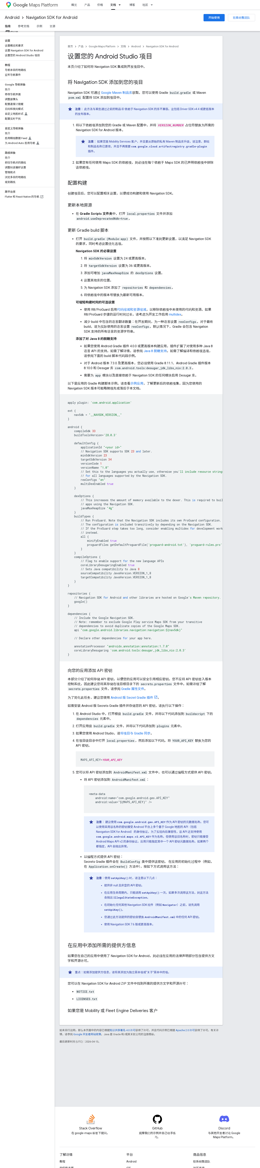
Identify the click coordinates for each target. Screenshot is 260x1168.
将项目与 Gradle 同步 (135, 733)
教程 (62, 1161)
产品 (87, 5)
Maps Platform (35, 5)
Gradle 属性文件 (132, 689)
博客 (132, 5)
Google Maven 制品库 (116, 93)
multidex (175, 314)
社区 (145, 5)
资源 (52, 26)
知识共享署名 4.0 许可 (122, 1030)
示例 (39, 26)
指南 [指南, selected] (8, 26)
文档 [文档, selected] (113, 5)
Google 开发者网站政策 (87, 1034)
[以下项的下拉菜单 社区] (153, 5)
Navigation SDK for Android (51, 17)
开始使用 (214, 17)
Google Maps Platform (102, 46)
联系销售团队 (241, 17)
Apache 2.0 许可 (185, 1030)
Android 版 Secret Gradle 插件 (132, 698)
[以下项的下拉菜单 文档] (121, 5)
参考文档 (23, 26)
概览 (74, 5)
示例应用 (136, 383)
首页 (70, 46)
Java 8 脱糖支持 (155, 351)
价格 (100, 5)
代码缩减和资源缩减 (131, 309)
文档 (123, 46)
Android (12, 17)
